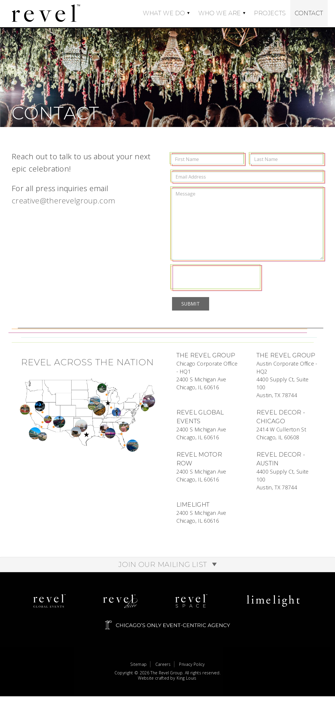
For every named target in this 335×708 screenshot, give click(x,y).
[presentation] (216, 277)
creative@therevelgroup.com (63, 200)
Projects (270, 13)
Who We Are (219, 13)
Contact (309, 13)
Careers (163, 669)
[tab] (167, 570)
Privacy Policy (191, 669)
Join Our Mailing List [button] (167, 569)
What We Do (164, 13)
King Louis (186, 683)
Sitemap (138, 669)
